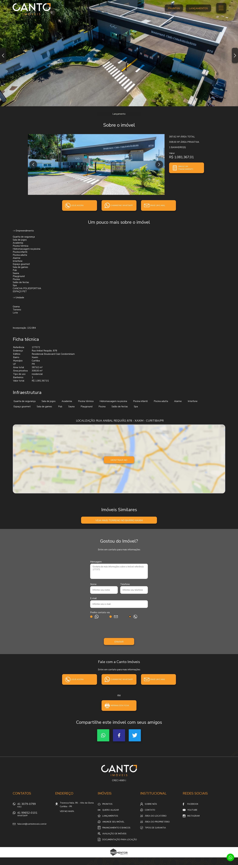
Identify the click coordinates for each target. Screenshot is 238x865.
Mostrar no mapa (119, 460)
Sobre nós (151, 804)
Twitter (135, 735)
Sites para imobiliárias (119, 856)
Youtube (192, 810)
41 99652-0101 (34, 815)
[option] (119, 53)
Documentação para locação (119, 839)
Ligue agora (77, 205)
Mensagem (96, 561)
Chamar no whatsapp (122, 205)
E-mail (93, 598)
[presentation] (119, 628)
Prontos (174, 8)
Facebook (119, 735)
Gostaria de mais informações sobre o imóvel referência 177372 (119, 571)
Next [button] (235, 55)
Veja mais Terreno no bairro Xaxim (119, 520)
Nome (93, 584)
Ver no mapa (67, 811)
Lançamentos (198, 8)
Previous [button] (3, 55)
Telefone (125, 584)
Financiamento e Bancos (116, 827)
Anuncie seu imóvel (113, 821)
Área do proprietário (157, 821)
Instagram (193, 815)
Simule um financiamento (185, 167)
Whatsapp (103, 735)
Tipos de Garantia (155, 827)
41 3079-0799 (34, 806)
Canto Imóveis (119, 770)
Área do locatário (156, 815)
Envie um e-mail (157, 205)
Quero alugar (110, 810)
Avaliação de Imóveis (114, 833)
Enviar (119, 641)
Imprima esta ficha (120, 705)
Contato (150, 810)
